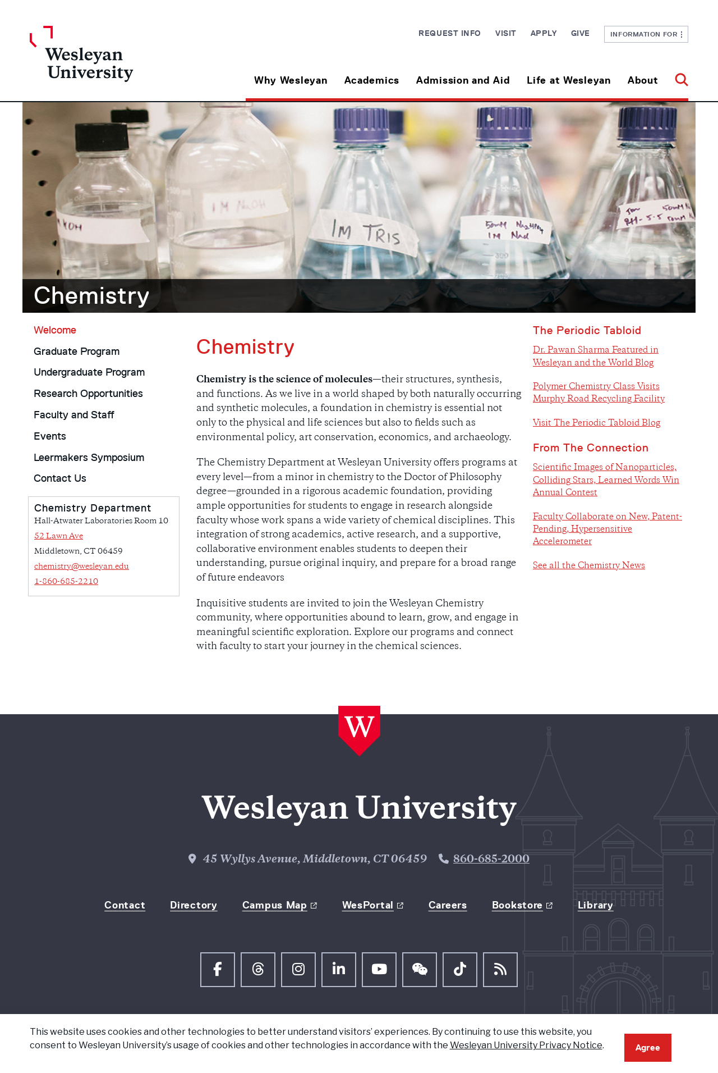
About (643, 80)
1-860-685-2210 (66, 582)
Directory (193, 905)
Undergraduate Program (89, 372)
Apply (544, 33)
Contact (124, 905)
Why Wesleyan (291, 80)
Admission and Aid (463, 80)
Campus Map (274, 905)
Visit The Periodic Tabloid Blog (596, 423)
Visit (506, 33)
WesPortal (368, 905)
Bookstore (517, 905)
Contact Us (60, 478)
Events (50, 436)
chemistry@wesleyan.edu (81, 566)
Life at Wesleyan (569, 80)
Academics (371, 80)
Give (580, 33)
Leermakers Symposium (89, 457)
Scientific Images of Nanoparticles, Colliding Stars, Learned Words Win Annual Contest (606, 480)
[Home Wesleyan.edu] (112, 63)
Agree (648, 1047)
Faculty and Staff (74, 415)
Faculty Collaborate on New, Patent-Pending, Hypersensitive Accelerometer (607, 530)
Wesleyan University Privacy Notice (526, 1045)
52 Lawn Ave (58, 536)
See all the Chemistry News (589, 566)
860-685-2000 (491, 860)
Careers (448, 905)
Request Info (449, 33)
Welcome (55, 330)
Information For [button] (646, 34)
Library (596, 905)
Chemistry (92, 295)
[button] (677, 76)
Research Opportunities (88, 393)
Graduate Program (76, 351)
